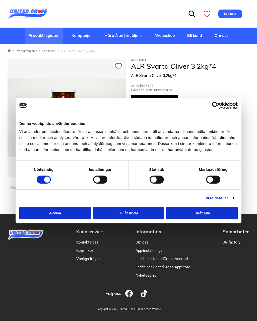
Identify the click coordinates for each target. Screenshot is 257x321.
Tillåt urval (128, 213)
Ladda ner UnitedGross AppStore (163, 267)
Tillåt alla (202, 213)
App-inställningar (150, 250)
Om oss (221, 35)
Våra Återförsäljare (124, 35)
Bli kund (194, 35)
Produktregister (44, 35)
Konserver (48, 51)
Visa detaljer (217, 198)
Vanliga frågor (88, 259)
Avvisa (55, 213)
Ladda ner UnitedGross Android (162, 259)
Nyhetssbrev (146, 275)
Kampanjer (82, 35)
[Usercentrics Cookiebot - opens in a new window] (216, 105)
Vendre (156, 309)
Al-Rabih (138, 60)
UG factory (231, 242)
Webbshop (165, 35)
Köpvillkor (84, 250)
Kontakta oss (87, 242)
